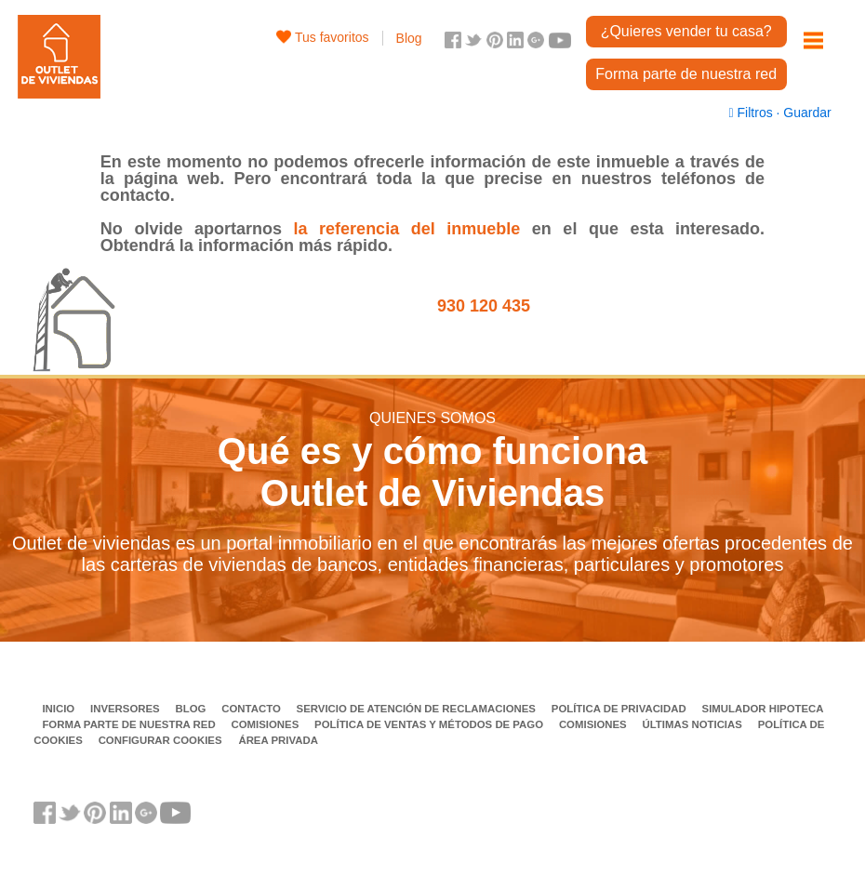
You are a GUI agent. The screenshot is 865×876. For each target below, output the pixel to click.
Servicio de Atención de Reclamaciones (418, 708)
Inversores (126, 708)
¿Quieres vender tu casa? (686, 31)
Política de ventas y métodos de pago (430, 724)
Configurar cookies (160, 740)
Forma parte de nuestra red (686, 74)
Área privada (277, 740)
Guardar (805, 112)
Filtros (753, 112)
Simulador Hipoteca (763, 708)
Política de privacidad (620, 708)
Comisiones (266, 724)
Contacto (252, 708)
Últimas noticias (694, 724)
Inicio (59, 708)
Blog (409, 38)
